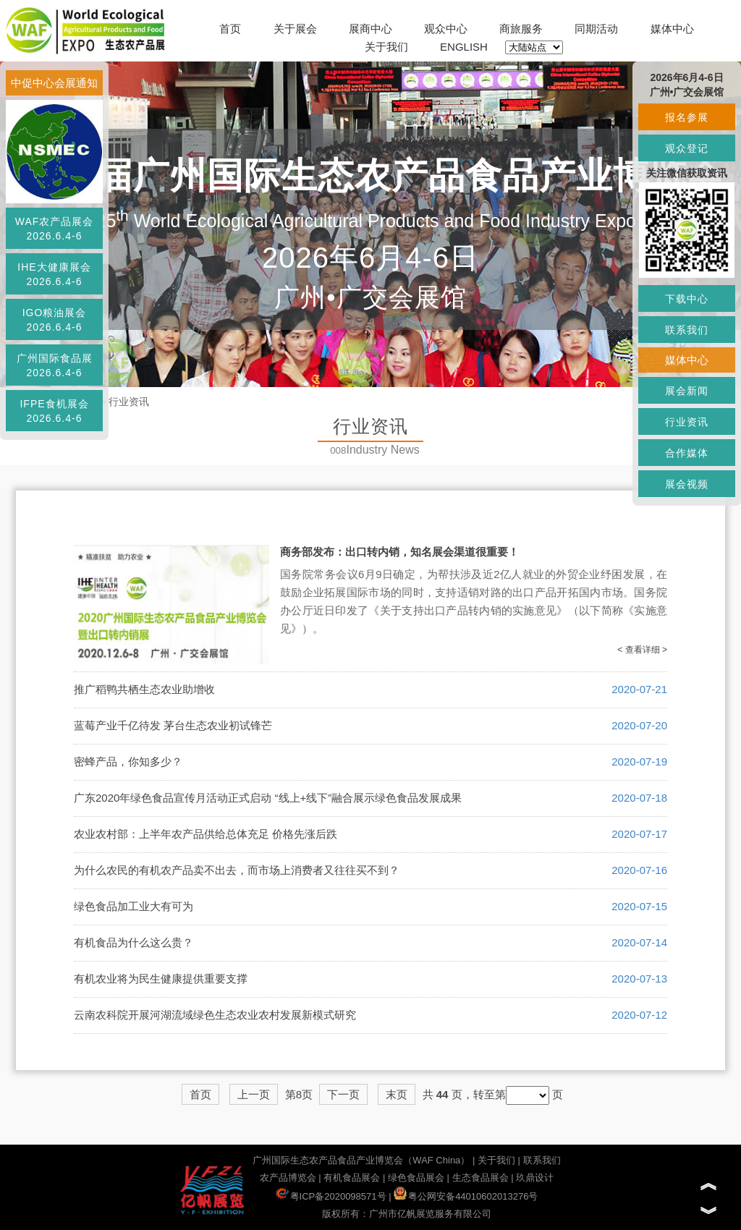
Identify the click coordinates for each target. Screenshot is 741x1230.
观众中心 (445, 28)
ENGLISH (464, 47)
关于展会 (295, 28)
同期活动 (596, 28)
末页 (396, 1094)
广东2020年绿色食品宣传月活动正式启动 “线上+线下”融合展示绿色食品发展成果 (268, 798)
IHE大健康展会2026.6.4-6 (53, 274)
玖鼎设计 (535, 1177)
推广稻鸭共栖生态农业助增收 (144, 689)
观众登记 (686, 148)
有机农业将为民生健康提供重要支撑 (160, 978)
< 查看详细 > (642, 650)
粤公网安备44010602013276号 (466, 1196)
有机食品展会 (351, 1177)
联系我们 (542, 1160)
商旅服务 (521, 28)
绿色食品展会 (416, 1177)
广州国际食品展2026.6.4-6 (55, 365)
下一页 (343, 1094)
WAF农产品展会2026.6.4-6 (54, 229)
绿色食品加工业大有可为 (133, 906)
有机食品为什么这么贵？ (133, 942)
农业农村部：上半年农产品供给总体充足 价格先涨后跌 (205, 834)
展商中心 (370, 28)
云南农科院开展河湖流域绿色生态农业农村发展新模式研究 (215, 1015)
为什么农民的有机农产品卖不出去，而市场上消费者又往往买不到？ (236, 870)
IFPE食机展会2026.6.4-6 (54, 411)
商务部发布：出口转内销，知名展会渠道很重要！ (399, 552)
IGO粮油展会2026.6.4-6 (54, 320)
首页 (230, 28)
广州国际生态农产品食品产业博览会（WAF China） (361, 1160)
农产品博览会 (288, 1177)
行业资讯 (129, 401)
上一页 (253, 1094)
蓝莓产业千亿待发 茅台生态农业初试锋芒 (173, 725)
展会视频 (686, 484)
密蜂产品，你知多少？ (128, 761)
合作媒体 (686, 453)
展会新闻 (686, 390)
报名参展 (686, 117)
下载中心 (686, 299)
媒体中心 (672, 28)
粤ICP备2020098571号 (331, 1196)
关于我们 (386, 47)
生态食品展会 (480, 1177)
